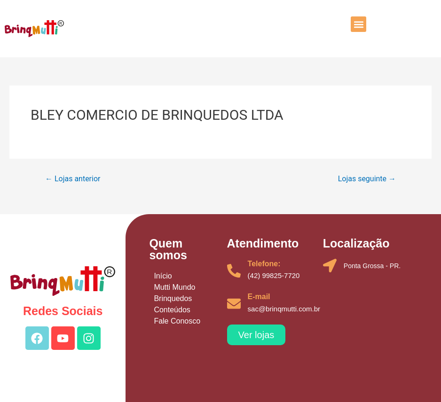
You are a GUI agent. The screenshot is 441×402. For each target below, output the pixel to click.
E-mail (259, 297)
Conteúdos (172, 310)
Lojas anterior (72, 179)
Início (163, 276)
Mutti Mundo (174, 287)
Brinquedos (173, 298)
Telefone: (264, 264)
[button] (358, 24)
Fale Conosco (177, 321)
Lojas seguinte (367, 179)
